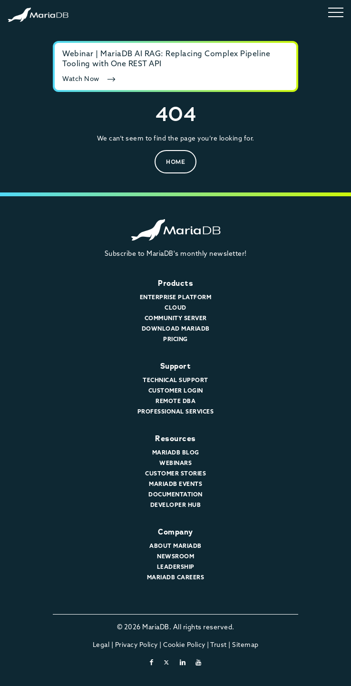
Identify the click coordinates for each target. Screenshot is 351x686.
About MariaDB (175, 545)
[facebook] (152, 662)
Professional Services (175, 411)
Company (175, 532)
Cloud (175, 307)
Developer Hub (175, 504)
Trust (218, 644)
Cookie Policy (184, 644)
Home (175, 162)
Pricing (175, 339)
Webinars (175, 462)
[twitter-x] (166, 662)
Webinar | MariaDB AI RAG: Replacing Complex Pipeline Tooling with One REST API (166, 58)
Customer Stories (175, 473)
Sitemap (245, 644)
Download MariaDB (176, 328)
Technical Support (175, 379)
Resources (175, 439)
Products (175, 283)
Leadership (176, 566)
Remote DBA (175, 400)
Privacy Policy (136, 644)
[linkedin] (183, 662)
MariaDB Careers (176, 577)
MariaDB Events (175, 483)
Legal (101, 644)
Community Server (176, 318)
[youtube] (198, 662)
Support (175, 366)
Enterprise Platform (176, 297)
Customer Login (175, 390)
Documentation (175, 494)
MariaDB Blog (175, 452)
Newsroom (175, 556)
